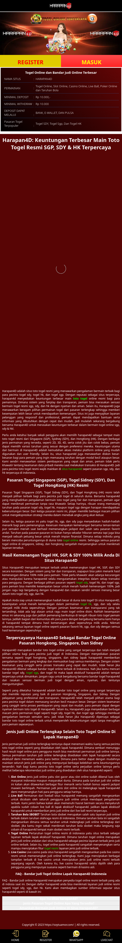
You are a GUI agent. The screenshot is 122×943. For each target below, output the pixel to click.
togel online (70, 540)
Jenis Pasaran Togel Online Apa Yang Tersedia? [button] (58, 903)
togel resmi (51, 848)
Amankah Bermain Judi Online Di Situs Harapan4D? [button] (59, 908)
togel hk (86, 604)
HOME (15, 936)
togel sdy (82, 582)
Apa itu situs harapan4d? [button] (59, 898)
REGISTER (31, 62)
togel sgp (32, 673)
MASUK (91, 62)
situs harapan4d (72, 469)
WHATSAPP (76, 936)
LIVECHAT (107, 936)
